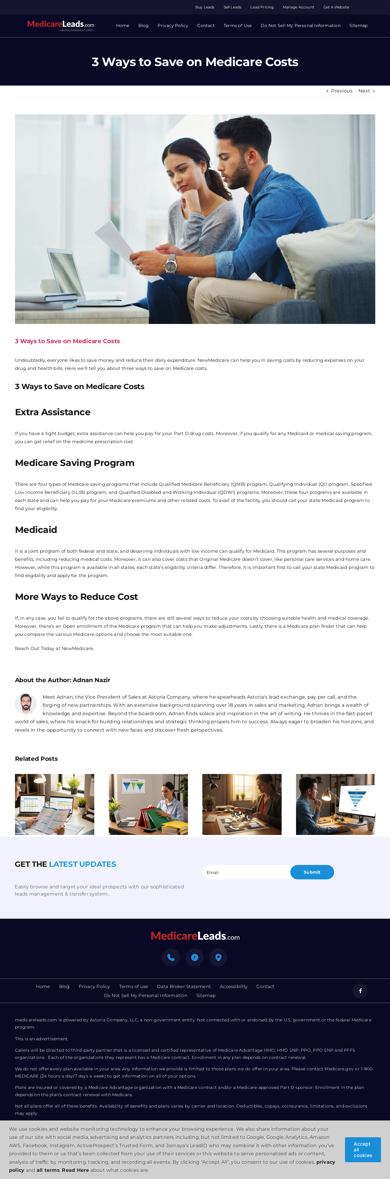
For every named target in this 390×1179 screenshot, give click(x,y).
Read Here (75, 1170)
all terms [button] (48, 1170)
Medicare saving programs (98, 484)
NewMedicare (77, 648)
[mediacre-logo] (195, 933)
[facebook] (359, 990)
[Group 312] (60, 22)
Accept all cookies (363, 1149)
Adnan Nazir (91, 680)
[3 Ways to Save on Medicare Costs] (195, 219)
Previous (341, 91)
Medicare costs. (190, 368)
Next (364, 91)
